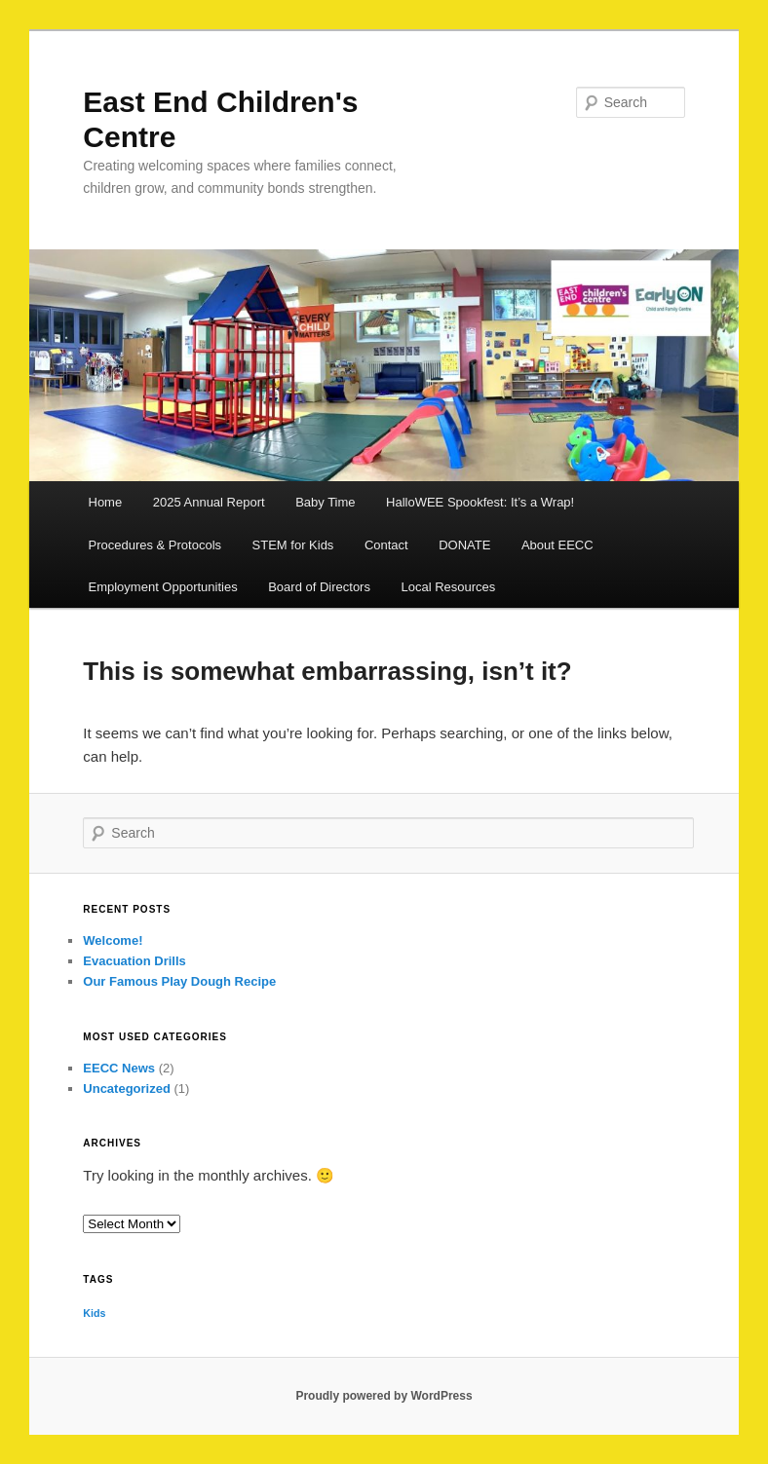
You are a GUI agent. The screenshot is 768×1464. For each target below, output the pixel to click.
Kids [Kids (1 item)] (94, 1313)
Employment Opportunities (163, 587)
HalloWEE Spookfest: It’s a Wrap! (480, 502)
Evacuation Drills (134, 961)
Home (106, 502)
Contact (386, 545)
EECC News (119, 1068)
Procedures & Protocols (155, 545)
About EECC (557, 545)
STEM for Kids (293, 545)
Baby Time (325, 502)
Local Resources (448, 587)
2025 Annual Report (209, 502)
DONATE (464, 545)
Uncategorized (127, 1088)
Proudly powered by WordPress (383, 1396)
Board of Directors (319, 587)
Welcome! (112, 940)
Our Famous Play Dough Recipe (179, 981)
